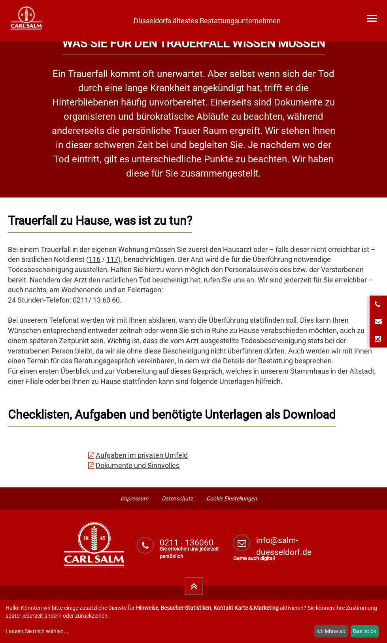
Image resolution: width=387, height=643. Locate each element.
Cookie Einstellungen (231, 498)
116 (94, 259)
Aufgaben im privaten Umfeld (142, 455)
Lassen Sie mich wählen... (37, 631)
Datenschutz (177, 498)
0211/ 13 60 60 (96, 300)
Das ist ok (364, 631)
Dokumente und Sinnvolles (137, 465)
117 (112, 259)
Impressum (134, 498)
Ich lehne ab (330, 631)
